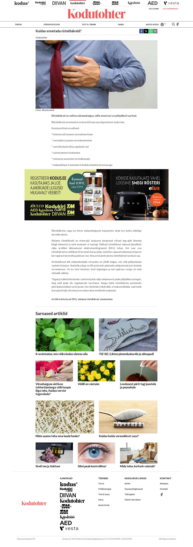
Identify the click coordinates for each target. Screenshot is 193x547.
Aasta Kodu (152, 24)
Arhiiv (127, 483)
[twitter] (146, 31)
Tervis (18, 24)
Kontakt (164, 488)
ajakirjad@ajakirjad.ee (96, 539)
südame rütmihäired (88, 299)
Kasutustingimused (134, 488)
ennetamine (106, 299)
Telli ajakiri (154, 9)
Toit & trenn (89, 24)
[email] (155, 31)
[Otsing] (173, 24)
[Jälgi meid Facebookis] (177, 24)
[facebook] (141, 31)
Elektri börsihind (132, 499)
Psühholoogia (52, 24)
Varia (121, 24)
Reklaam (164, 483)
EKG (74, 299)
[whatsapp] (150, 31)
